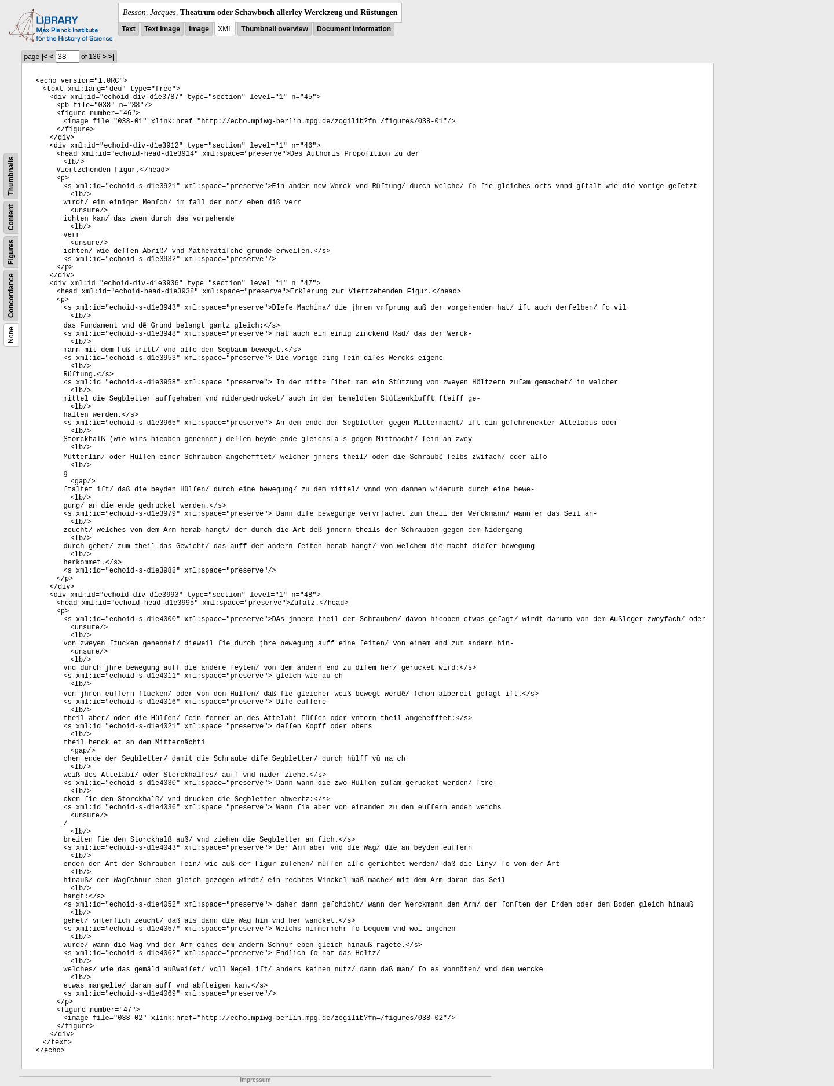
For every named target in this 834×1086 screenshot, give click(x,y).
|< (44, 57)
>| (111, 57)
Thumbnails (11, 175)
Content (11, 217)
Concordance (11, 295)
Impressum (255, 1080)
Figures (11, 252)
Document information (354, 29)
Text (129, 29)
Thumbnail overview (274, 29)
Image (199, 29)
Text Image (162, 29)
